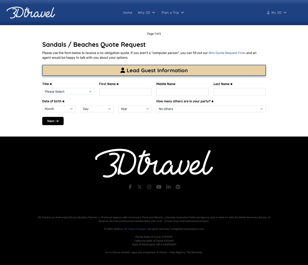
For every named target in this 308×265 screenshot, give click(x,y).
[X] (140, 187)
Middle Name (165, 84)
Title (47, 84)
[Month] (59, 108)
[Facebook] (131, 187)
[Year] (135, 108)
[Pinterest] (178, 187)
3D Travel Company (135, 228)
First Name (109, 84)
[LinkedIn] (169, 187)
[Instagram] (150, 187)
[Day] (97, 108)
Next (53, 121)
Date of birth (53, 101)
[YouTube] (159, 187)
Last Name (223, 84)
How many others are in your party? (185, 101)
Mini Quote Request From (227, 53)
